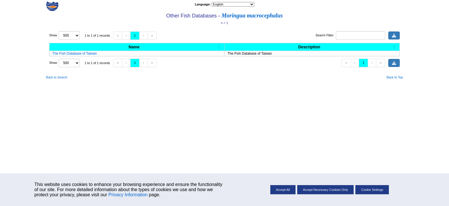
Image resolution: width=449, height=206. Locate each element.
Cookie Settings (372, 189)
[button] (219, 47)
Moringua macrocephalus (252, 15)
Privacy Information (127, 194)
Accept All (283, 189)
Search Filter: (325, 35)
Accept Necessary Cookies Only (325, 189)
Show (54, 35)
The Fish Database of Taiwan (74, 54)
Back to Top (395, 77)
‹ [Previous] (126, 35)
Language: (203, 4)
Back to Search (57, 77)
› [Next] (143, 35)
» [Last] (152, 35)
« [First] (118, 35)
